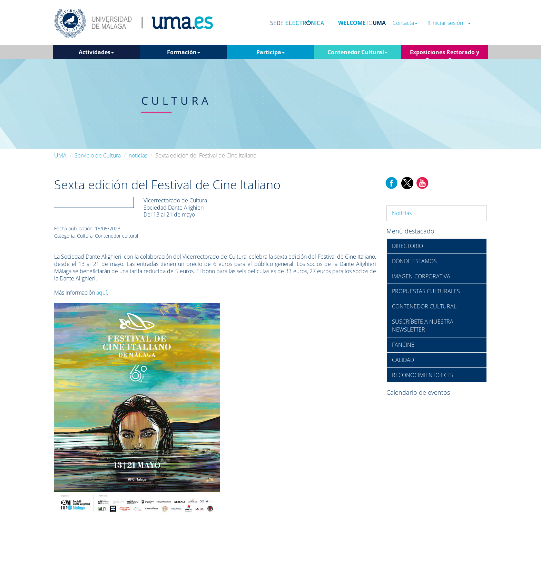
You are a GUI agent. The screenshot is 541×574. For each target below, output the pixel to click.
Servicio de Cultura (98, 155)
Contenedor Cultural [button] (357, 52)
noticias (138, 155)
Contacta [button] (405, 23)
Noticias (402, 213)
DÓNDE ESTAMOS (414, 261)
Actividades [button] (96, 52)
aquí (101, 292)
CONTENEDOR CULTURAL (424, 306)
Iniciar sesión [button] (449, 23)
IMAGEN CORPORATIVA (421, 276)
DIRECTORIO (407, 246)
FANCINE (403, 344)
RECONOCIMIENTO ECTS (422, 375)
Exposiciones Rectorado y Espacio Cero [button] (444, 53)
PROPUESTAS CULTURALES (426, 291)
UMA (60, 155)
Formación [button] (183, 52)
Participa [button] (270, 52)
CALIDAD (403, 360)
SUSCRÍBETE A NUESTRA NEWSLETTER (422, 325)
